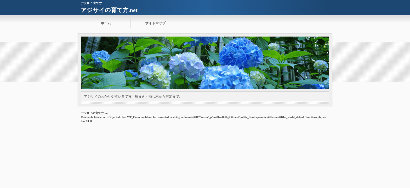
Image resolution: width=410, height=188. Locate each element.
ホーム (106, 23)
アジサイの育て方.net (109, 10)
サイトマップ (155, 23)
